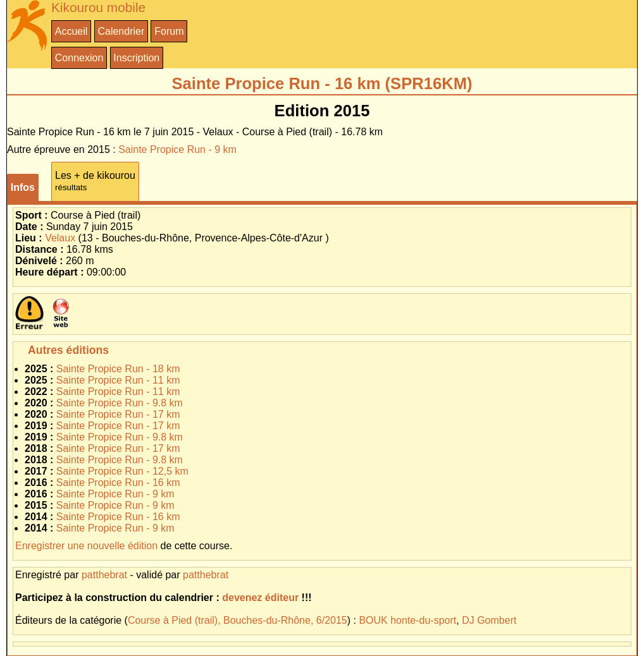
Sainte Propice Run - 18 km (118, 368)
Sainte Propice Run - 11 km (118, 380)
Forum (168, 31)
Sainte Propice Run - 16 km (118, 482)
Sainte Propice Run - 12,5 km (122, 471)
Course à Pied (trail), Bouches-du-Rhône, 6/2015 (237, 620)
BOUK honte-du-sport (407, 620)
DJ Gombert (489, 620)
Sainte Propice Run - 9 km (177, 149)
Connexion (79, 57)
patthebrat (104, 574)
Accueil (71, 31)
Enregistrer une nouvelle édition (86, 545)
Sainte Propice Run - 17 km (118, 414)
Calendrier (120, 31)
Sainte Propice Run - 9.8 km (119, 403)
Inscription (136, 57)
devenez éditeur (260, 597)
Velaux (60, 238)
